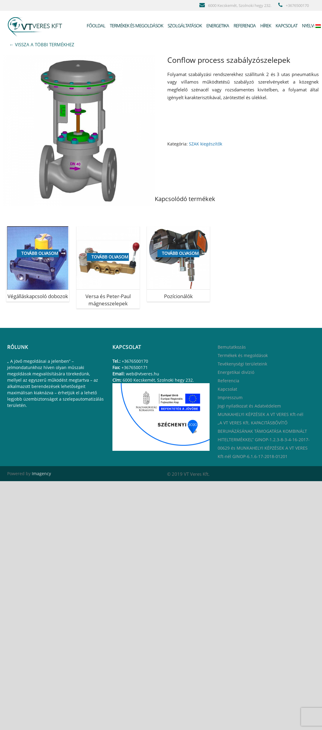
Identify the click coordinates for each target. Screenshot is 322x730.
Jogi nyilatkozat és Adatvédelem (249, 406)
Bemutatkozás (232, 347)
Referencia (244, 26)
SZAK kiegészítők (205, 144)
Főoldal (95, 26)
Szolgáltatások (184, 26)
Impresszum (230, 397)
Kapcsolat (286, 26)
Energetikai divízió (236, 372)
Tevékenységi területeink (242, 364)
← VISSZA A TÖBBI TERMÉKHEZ (41, 44)
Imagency (41, 473)
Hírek (265, 26)
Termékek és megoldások (136, 26)
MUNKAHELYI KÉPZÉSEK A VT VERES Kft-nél (260, 414)
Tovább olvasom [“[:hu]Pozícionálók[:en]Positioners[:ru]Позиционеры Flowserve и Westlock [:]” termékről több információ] (180, 253)
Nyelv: (311, 26)
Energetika (217, 26)
